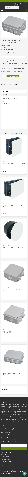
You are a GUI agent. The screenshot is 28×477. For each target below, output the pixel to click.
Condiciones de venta (6, 459)
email (12, 434)
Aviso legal (3, 454)
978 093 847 (11, 1)
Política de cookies (5, 456)
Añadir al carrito (13, 76)
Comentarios (5, 94)
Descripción (5, 91)
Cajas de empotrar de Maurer (12, 84)
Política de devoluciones (6, 461)
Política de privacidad (6, 458)
